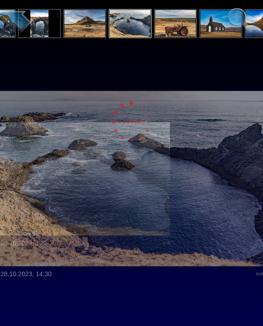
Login (64, 15)
